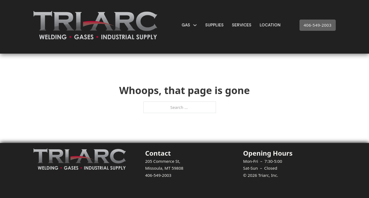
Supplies (214, 25)
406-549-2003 (317, 25)
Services (241, 25)
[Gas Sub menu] (195, 25)
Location (270, 25)
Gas (186, 25)
